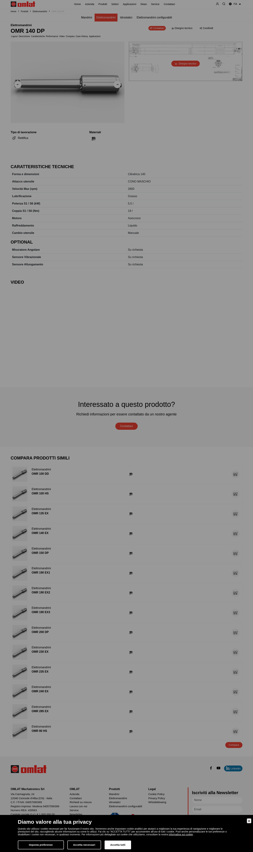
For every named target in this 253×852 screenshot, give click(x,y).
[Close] (249, 821)
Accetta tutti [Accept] (118, 844)
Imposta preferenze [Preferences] (41, 844)
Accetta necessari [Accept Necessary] (84, 844)
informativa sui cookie (181, 834)
